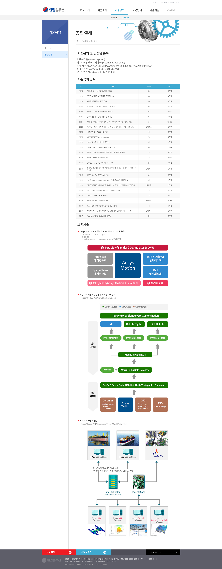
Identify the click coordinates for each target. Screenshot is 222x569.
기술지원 (154, 10)
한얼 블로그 (93, 552)
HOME (155, 2)
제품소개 (102, 10)
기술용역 (119, 10)
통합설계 (125, 17)
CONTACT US (174, 2)
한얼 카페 (58, 552)
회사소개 (85, 10)
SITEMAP (164, 2)
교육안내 (137, 10)
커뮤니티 (172, 10)
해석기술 (113, 17)
